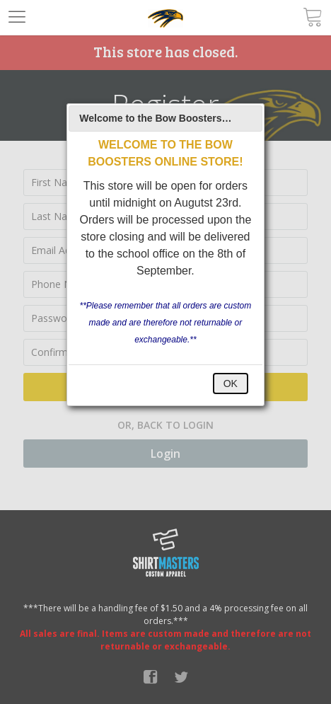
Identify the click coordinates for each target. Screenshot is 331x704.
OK (230, 383)
